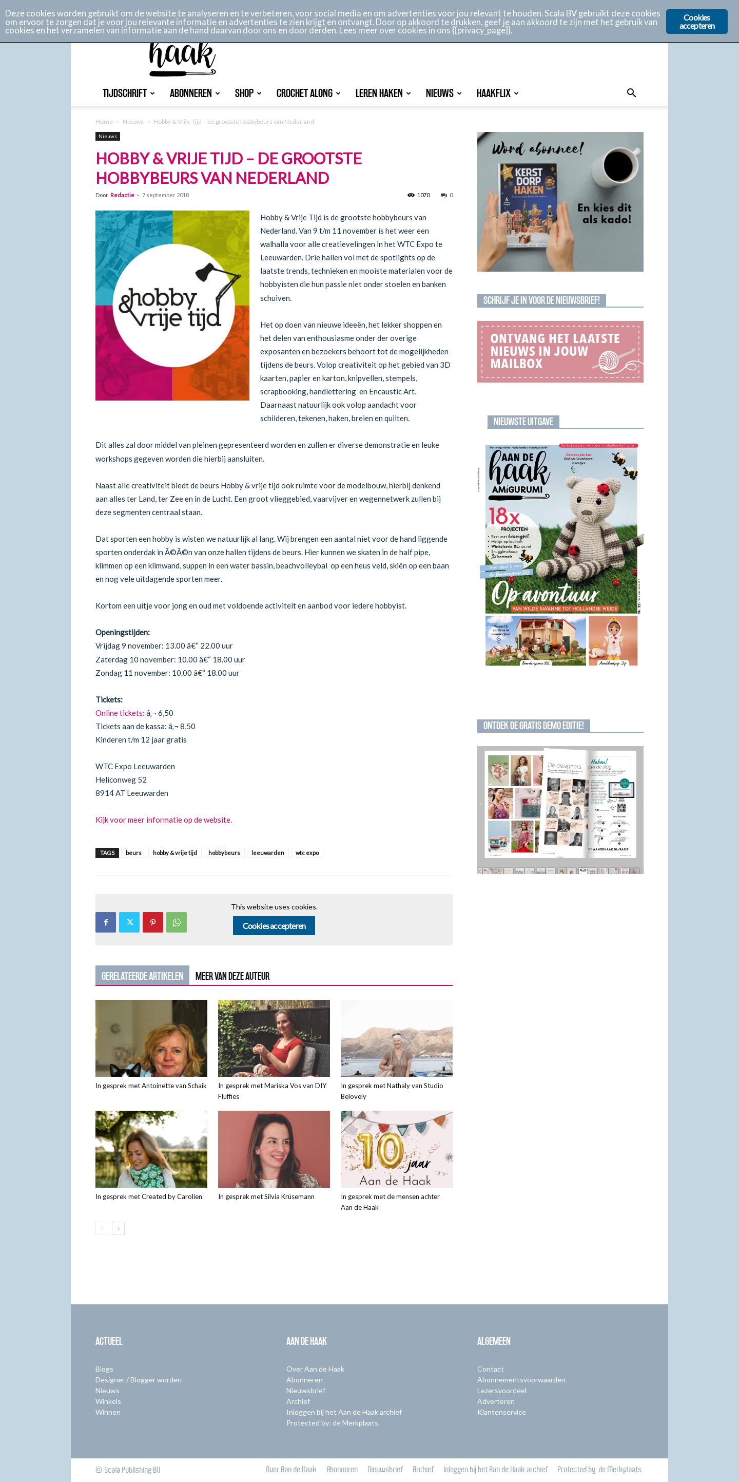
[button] (631, 94)
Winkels (108, 1401)
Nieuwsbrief (305, 1390)
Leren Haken (383, 93)
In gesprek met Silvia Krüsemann (266, 1196)
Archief (298, 1401)
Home (104, 121)
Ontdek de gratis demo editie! (533, 725)
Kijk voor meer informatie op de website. (163, 819)
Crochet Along (309, 93)
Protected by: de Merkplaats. (333, 1422)
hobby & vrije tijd (175, 852)
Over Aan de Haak (315, 1368)
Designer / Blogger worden (138, 1379)
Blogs (104, 1368)
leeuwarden (267, 852)
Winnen (108, 1412)
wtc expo (307, 852)
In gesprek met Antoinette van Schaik (151, 1085)
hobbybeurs (224, 852)
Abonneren (195, 93)
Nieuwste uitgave (523, 421)
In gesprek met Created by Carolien (148, 1196)
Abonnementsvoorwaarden (521, 1379)
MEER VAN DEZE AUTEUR (232, 976)
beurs (134, 852)
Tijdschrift (129, 93)
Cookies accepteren (274, 925)
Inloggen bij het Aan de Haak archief (344, 1412)
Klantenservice (501, 1412)
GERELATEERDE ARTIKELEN (142, 976)
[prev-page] (101, 1228)
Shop (248, 93)
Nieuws (444, 93)
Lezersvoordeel (502, 1390)
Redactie (122, 195)
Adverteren (496, 1401)
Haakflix (498, 93)
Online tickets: (120, 712)
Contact (490, 1368)
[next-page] (118, 1228)
